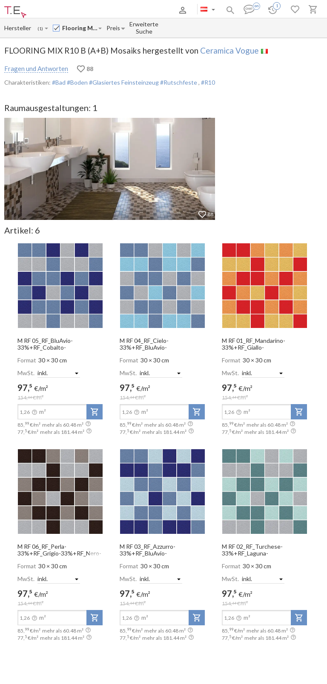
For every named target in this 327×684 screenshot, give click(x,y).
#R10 (208, 82)
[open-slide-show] (60, 285)
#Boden (77, 82)
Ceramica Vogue (229, 50)
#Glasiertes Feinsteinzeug (123, 82)
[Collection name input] (80, 28)
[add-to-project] (94, 411)
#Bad (59, 82)
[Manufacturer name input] (18, 28)
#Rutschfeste (178, 82)
